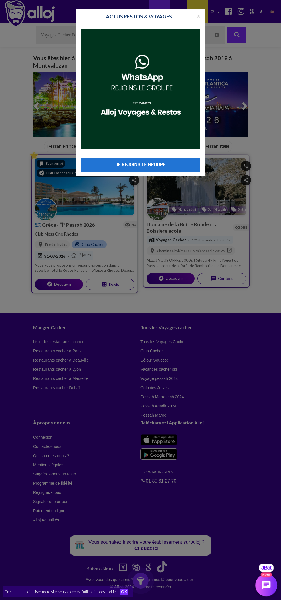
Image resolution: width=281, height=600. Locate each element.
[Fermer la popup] (198, 7)
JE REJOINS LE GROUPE (141, 156)
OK (125, 591)
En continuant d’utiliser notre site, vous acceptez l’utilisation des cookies (61, 591)
